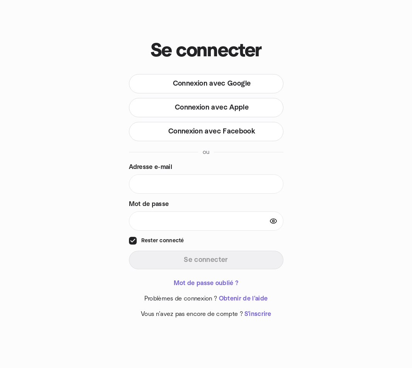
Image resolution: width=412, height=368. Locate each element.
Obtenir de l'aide (243, 298)
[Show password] (273, 221)
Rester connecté (162, 240)
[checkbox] (133, 241)
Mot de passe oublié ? (206, 283)
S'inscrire (257, 314)
